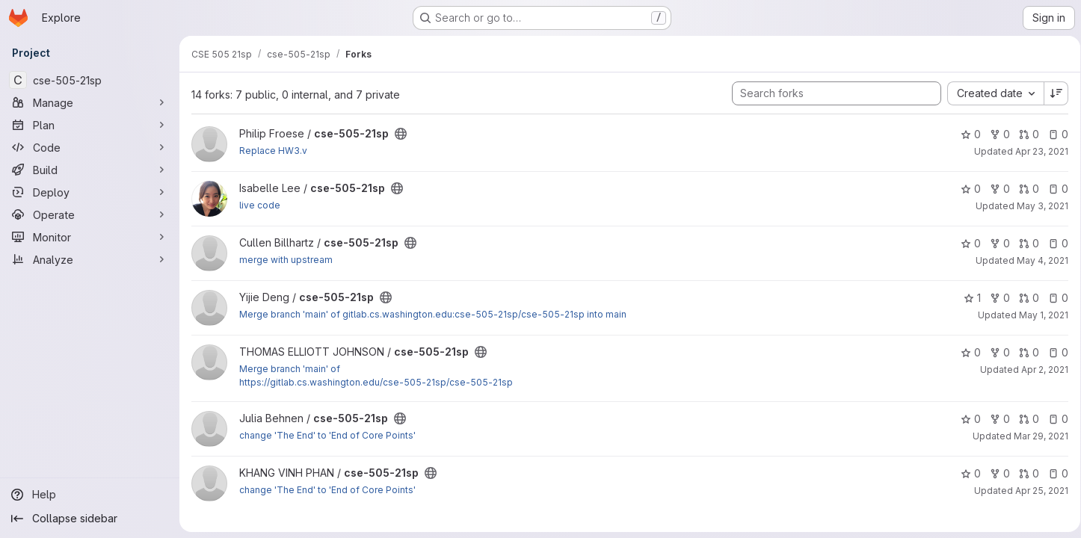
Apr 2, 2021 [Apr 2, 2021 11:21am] (1039, 369)
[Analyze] (89, 259)
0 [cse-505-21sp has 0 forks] (995, 134)
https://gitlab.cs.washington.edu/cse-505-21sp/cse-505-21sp (376, 382)
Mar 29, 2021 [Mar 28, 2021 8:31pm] (1035, 436)
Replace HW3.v (273, 150)
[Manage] (89, 102)
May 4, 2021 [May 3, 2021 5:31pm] (1037, 260)
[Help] (89, 494)
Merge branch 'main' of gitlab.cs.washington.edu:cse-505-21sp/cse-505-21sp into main (432, 314)
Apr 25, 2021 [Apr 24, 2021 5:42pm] (1036, 490)
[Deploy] (89, 192)
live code (259, 205)
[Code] (89, 147)
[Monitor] (89, 236)
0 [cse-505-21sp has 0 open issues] (1053, 134)
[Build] (89, 169)
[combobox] (990, 93)
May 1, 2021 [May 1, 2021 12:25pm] (1038, 315)
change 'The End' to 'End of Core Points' (327, 435)
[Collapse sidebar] (89, 518)
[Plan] (89, 124)
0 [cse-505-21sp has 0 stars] (965, 134)
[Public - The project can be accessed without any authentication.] (401, 134)
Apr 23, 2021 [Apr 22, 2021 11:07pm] (1036, 151)
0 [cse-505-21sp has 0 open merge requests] (1024, 134)
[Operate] (89, 214)
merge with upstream (286, 259)
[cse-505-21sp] (89, 79)
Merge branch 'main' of (289, 368)
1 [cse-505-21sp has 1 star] (967, 297)
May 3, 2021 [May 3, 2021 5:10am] (1037, 205)
